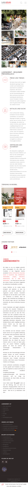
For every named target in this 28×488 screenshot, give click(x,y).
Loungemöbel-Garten (8, 439)
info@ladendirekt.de (14, 481)
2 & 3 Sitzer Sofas (7, 442)
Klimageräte (5, 444)
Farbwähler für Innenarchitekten (10, 426)
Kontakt (4, 413)
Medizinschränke (7, 450)
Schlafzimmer (21, 275)
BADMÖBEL (18, 202)
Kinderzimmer (6, 278)
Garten (10, 273)
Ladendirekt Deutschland (9, 430)
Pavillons (5, 452)
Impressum (5, 408)
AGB (4, 411)
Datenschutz (6, 410)
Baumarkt (22, 273)
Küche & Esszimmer (8, 275)
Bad (16, 275)
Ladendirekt (6, 3)
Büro (23, 278)
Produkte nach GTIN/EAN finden (10, 428)
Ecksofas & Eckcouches (8, 440)
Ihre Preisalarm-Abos (8, 424)
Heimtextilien (6, 276)
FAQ (4, 415)
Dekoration (22, 276)
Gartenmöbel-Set (7, 437)
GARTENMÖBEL (19, 190)
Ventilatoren (6, 446)
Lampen (14, 276)
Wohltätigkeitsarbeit (7, 417)
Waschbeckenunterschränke (9, 448)
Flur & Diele (16, 278)
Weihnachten (6, 280)
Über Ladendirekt (7, 406)
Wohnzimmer (16, 273)
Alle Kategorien (6, 453)
